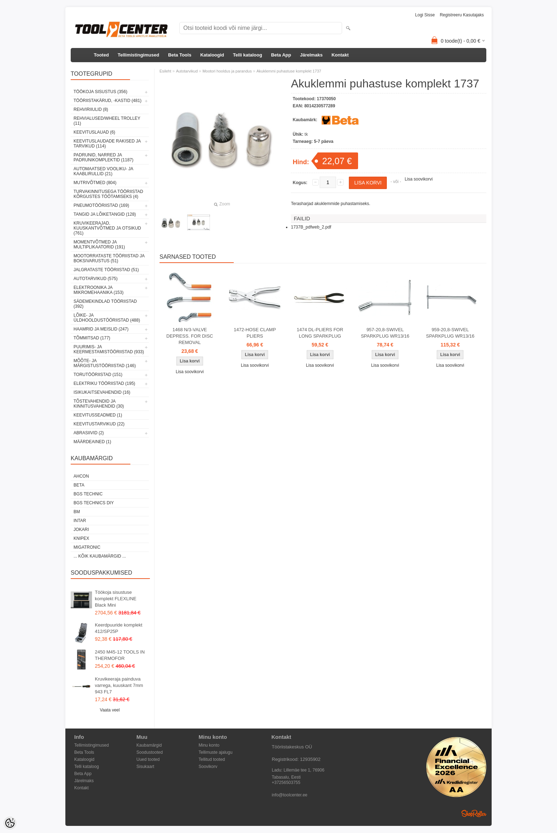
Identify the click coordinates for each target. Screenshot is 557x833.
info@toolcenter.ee (289, 794)
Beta (79, 485)
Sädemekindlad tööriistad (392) (105, 304)
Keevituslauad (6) (94, 132)
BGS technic (88, 493)
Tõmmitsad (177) (92, 337)
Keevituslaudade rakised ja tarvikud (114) (107, 144)
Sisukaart (145, 766)
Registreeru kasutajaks (462, 14)
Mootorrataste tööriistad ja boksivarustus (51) (109, 258)
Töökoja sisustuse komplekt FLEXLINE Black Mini (115, 599)
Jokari (81, 529)
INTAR (80, 520)
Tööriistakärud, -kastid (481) (107, 100)
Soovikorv (208, 766)
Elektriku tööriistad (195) (104, 383)
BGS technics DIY (94, 502)
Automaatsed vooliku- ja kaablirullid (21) (103, 171)
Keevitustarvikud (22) (99, 423)
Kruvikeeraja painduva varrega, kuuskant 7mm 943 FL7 (119, 685)
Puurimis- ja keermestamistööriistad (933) (109, 349)
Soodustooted (149, 752)
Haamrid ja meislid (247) (101, 329)
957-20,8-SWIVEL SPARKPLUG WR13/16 (385, 333)
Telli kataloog (247, 55)
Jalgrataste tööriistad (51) (106, 269)
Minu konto (209, 745)
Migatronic (87, 547)
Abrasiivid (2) (89, 432)
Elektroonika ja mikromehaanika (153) (99, 290)
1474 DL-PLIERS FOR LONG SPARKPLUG (320, 333)
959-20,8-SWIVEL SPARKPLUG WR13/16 (450, 333)
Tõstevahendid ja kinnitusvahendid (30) (99, 404)
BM (77, 511)
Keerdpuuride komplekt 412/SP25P (118, 628)
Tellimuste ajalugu (215, 752)
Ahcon (81, 476)
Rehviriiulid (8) (91, 109)
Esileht (165, 71)
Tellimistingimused (138, 55)
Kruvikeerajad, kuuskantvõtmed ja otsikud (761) (107, 228)
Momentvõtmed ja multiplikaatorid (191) (99, 244)
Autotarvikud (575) (96, 278)
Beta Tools (179, 55)
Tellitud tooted (212, 759)
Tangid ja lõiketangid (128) (105, 214)
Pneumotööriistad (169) (101, 205)
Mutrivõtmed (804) (95, 182)
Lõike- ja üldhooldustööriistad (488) (107, 318)
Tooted (101, 55)
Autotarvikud (187, 71)
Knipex (81, 538)
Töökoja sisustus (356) (100, 91)
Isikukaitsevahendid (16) (102, 392)
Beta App (281, 55)
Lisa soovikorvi (419, 179)
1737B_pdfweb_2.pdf (311, 227)
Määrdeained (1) (92, 441)
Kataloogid (212, 55)
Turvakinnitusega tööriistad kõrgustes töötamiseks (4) (108, 194)
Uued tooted (147, 759)
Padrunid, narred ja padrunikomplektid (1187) (104, 157)
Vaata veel (110, 710)
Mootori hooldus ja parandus (227, 71)
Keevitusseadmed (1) (98, 415)
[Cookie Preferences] (10, 823)
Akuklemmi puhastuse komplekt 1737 (288, 71)
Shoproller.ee (473, 813)
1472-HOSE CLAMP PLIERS (255, 333)
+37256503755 (286, 782)
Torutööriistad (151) (98, 374)
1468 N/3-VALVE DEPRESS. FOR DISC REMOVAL (189, 336)
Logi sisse (425, 14)
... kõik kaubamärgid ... (100, 556)
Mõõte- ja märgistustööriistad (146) (105, 363)
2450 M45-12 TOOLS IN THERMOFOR (120, 655)
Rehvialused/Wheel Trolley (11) (107, 121)
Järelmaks (311, 55)
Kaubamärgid (149, 745)
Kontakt (339, 55)
